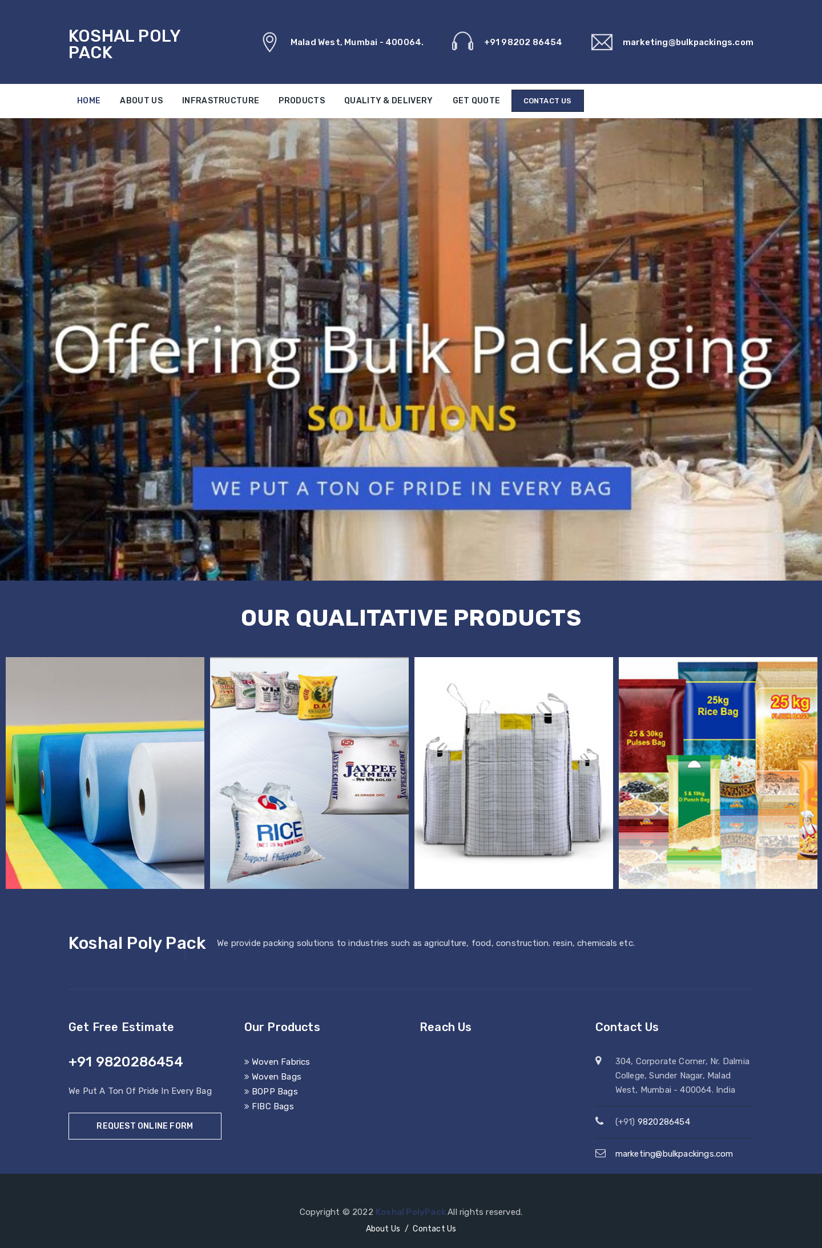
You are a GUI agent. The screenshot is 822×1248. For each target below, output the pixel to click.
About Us (141, 101)
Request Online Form (144, 1126)
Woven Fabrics (277, 1062)
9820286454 (664, 1122)
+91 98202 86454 (523, 42)
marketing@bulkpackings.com (688, 42)
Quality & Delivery (388, 101)
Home (88, 101)
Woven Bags (272, 1077)
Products (301, 101)
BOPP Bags (271, 1091)
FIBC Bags (269, 1106)
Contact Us (547, 100)
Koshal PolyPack (412, 1212)
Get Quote (477, 101)
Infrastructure (220, 101)
